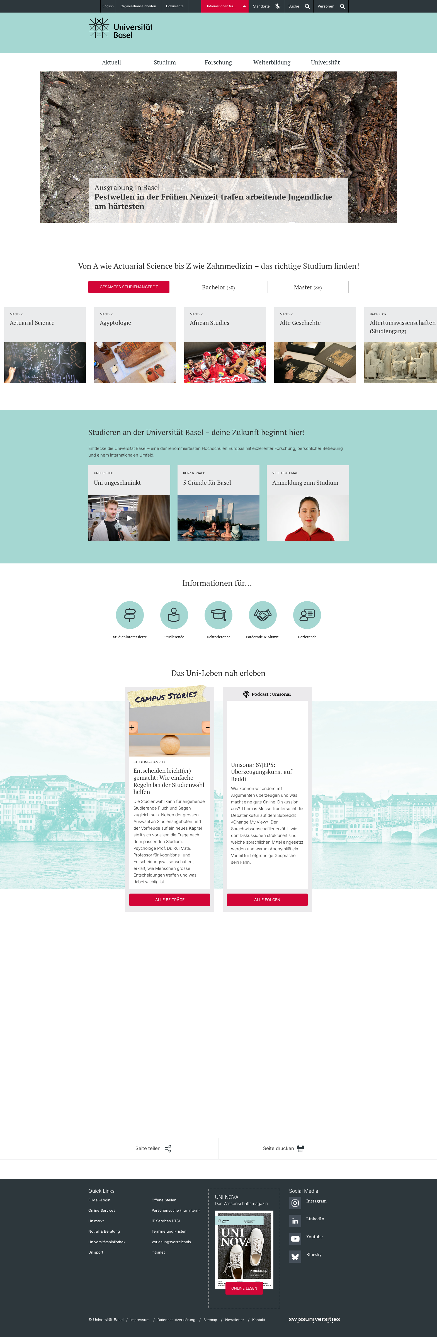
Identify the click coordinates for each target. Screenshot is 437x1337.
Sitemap (210, 1319)
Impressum (139, 1319)
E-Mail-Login (99, 1200)
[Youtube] (306, 1239)
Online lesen (244, 1288)
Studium (165, 62)
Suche (291, 8)
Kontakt (258, 1319)
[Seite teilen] (153, 1148)
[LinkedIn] (306, 1221)
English (107, 6)
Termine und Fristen (169, 1231)
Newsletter (234, 1319)
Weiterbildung (271, 62)
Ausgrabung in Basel (218, 197)
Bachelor (218, 287)
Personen (324, 8)
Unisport (95, 1252)
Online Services (101, 1210)
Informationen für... (222, 6)
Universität (325, 62)
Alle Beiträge (169, 899)
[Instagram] (308, 1203)
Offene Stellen (164, 1200)
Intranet (158, 1252)
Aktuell (111, 62)
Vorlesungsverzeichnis (171, 1242)
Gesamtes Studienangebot (129, 286)
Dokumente (178, 6)
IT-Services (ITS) (166, 1221)
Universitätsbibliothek (106, 1242)
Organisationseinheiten (141, 6)
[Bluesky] (305, 1256)
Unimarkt (96, 1221)
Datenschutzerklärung (176, 1319)
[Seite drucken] (284, 1148)
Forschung (218, 62)
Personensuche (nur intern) (176, 1210)
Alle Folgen (267, 899)
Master (308, 287)
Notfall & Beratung (104, 1231)
